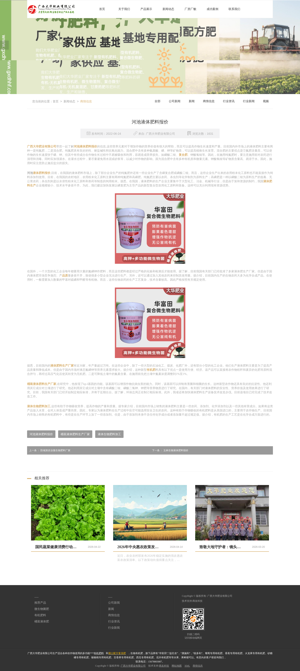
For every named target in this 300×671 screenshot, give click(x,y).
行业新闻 (249, 101)
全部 (157, 101)
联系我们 (234, 9)
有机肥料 (40, 615)
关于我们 (124, 9)
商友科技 (197, 600)
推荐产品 (40, 602)
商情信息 (86, 101)
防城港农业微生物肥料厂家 (48, 450)
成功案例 (212, 9)
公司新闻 (174, 101)
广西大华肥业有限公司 (219, 595)
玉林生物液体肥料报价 (169, 450)
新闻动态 (168, 9)
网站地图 (177, 665)
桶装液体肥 (41, 621)
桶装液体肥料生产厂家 (75, 434)
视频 (266, 101)
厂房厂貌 (190, 9)
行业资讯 (229, 101)
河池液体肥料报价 (41, 434)
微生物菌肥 (41, 609)
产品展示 (146, 9)
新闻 (192, 101)
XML (187, 665)
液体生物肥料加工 (109, 434)
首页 (102, 9)
